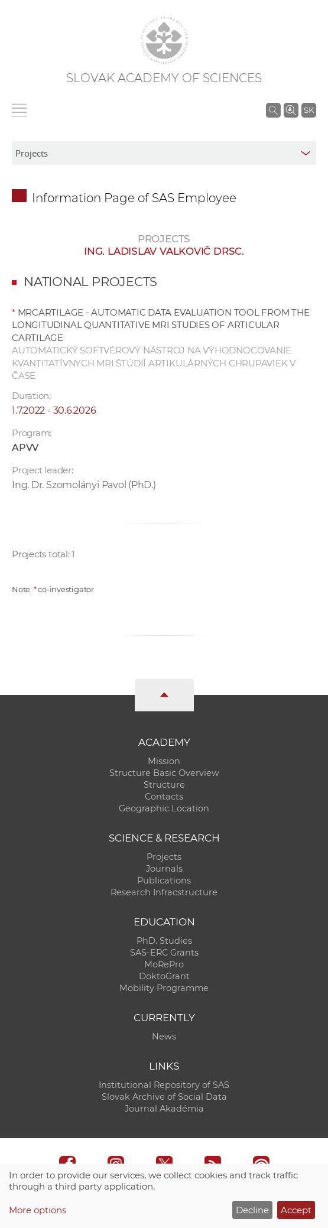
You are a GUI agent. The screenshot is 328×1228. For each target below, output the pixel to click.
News (164, 1036)
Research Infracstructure (164, 892)
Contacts (164, 796)
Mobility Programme (164, 988)
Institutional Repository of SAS (164, 1085)
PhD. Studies (164, 940)
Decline (252, 1210)
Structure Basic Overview (164, 773)
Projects (164, 857)
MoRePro (164, 964)
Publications (164, 880)
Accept (296, 1210)
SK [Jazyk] (309, 110)
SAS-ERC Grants (164, 952)
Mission (164, 761)
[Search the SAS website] (273, 110)
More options (37, 1210)
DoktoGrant (164, 976)
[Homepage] (164, 40)
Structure (164, 784)
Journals (164, 868)
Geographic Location (164, 808)
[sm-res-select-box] (164, 153)
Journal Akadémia (164, 1108)
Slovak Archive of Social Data (164, 1096)
